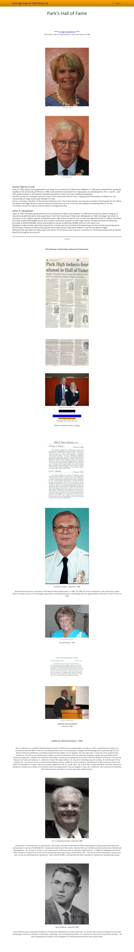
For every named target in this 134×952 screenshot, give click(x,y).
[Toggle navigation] (116, 3)
